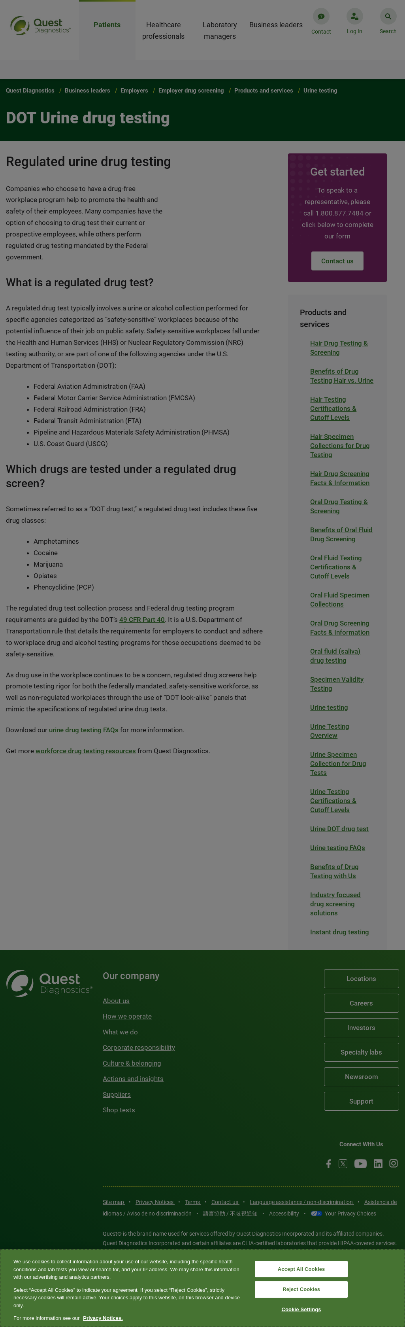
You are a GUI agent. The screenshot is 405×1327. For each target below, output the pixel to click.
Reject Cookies (301, 1289)
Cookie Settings (301, 1309)
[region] (202, 1288)
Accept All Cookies (301, 1269)
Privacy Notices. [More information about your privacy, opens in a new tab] (102, 1318)
